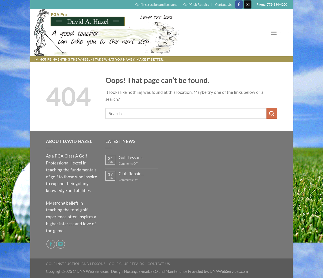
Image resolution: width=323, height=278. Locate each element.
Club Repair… (131, 173)
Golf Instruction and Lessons (156, 4)
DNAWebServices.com (229, 271)
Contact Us (223, 4)
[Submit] (271, 113)
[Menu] (274, 32)
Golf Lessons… (132, 157)
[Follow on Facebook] (239, 4)
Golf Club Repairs (196, 4)
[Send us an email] (247, 4)
